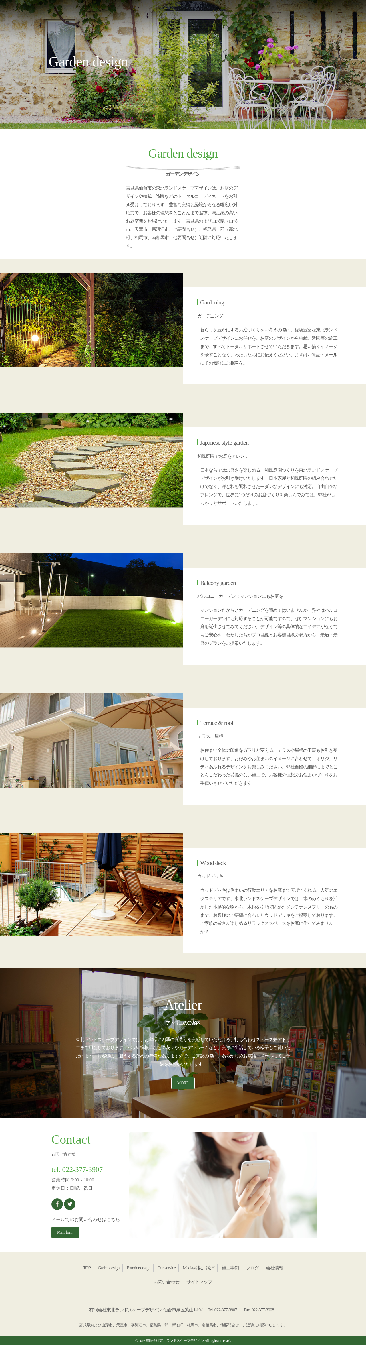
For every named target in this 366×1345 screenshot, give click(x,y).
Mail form (65, 1232)
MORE (183, 1083)
